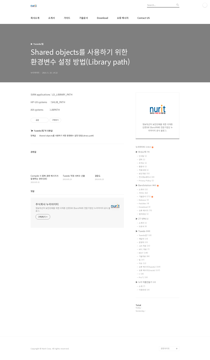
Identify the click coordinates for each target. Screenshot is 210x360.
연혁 (142, 159)
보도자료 (144, 173)
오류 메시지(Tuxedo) (149, 266)
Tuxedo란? (145, 235)
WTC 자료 (144, 249)
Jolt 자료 (144, 245)
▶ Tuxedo (143, 231)
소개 (142, 286)
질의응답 (144, 214)
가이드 (67, 17)
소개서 (51, 17)
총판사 (143, 166)
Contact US (143, 17)
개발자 (143, 238)
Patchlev (144, 203)
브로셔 (143, 226)
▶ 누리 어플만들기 (146, 282)
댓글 (32, 191)
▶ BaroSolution (147, 185)
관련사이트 (165, 348)
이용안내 (144, 289)
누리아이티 (144, 146)
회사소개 (35, 17)
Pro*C (143, 277)
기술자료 (144, 256)
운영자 (143, 242)
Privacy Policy (146, 180)
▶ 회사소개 (143, 151)
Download (102, 17)
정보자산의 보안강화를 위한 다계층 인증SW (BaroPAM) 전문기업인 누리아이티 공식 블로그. (73, 209)
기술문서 (83, 17)
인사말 (143, 156)
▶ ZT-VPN (142, 218)
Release (144, 200)
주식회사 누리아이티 (47, 204)
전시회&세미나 (146, 177)
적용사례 (144, 170)
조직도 (143, 163)
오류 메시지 (122, 17)
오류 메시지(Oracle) (149, 270)
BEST (143, 252)
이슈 (142, 263)
